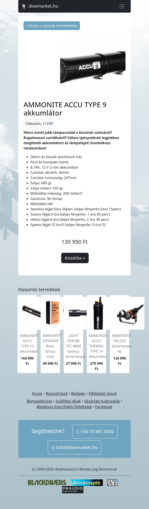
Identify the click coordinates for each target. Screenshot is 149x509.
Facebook (103, 406)
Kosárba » (75, 258)
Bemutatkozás (39, 401)
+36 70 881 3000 (95, 431)
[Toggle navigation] (122, 6)
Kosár (37, 393)
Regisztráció (57, 393)
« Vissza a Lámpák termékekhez (52, 25)
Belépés (78, 393)
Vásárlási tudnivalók (102, 401)
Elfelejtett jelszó (103, 393)
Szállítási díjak (68, 401)
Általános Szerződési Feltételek (64, 406)
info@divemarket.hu (74, 447)
